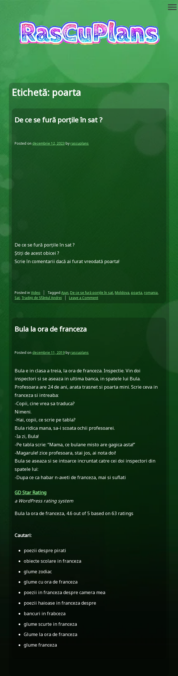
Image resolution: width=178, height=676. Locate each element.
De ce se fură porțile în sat (91, 292)
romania (151, 292)
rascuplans (79, 143)
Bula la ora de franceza (51, 329)
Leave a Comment (83, 297)
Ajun (64, 292)
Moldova (122, 292)
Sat (17, 297)
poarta (136, 292)
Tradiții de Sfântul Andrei (41, 297)
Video (35, 292)
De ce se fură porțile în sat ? (58, 119)
